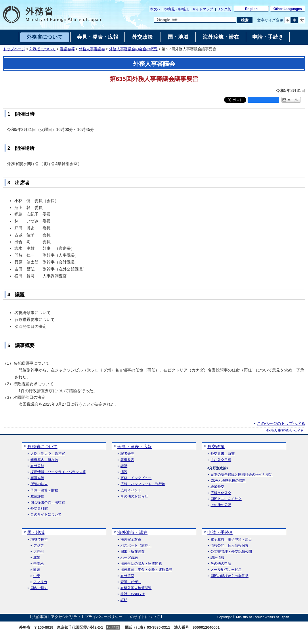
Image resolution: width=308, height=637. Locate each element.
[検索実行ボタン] (244, 20)
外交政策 (216, 446)
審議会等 (67, 49)
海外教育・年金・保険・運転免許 (146, 570)
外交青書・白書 (223, 454)
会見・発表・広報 (134, 446)
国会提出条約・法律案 (47, 502)
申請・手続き (220, 532)
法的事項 (39, 617)
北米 (36, 557)
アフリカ (40, 582)
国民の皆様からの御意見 (229, 576)
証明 (123, 600)
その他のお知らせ (134, 496)
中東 (36, 576)
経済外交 (217, 487)
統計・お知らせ (132, 594)
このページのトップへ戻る (281, 423)
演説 (123, 472)
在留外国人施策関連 (136, 588)
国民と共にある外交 (226, 499)
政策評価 (37, 496)
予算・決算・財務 (44, 490)
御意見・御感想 (176, 9)
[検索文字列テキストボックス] (195, 20)
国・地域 (36, 532)
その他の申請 (221, 564)
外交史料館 (39, 508)
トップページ (14, 49)
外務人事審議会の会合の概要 (133, 49)
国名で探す (39, 588)
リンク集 (224, 9)
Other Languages (287, 9)
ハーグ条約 (129, 557)
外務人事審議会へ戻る (285, 431)
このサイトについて (46, 514)
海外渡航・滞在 (132, 532)
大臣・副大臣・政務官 (47, 454)
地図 (115, 627)
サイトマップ (202, 9)
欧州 (36, 570)
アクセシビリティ (66, 617)
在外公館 (37, 466)
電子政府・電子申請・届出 (231, 539)
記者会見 (127, 454)
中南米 (38, 564)
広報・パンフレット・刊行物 (142, 484)
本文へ (155, 9)
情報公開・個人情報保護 (229, 545)
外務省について (42, 49)
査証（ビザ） (130, 582)
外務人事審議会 (92, 49)
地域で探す (39, 539)
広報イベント (130, 490)
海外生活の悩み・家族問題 (141, 564)
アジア (38, 545)
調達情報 (217, 557)
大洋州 (38, 551)
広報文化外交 (221, 493)
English (251, 9)
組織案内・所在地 (44, 460)
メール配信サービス (226, 570)
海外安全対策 (130, 539)
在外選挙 (127, 576)
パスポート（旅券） (136, 545)
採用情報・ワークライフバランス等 (58, 472)
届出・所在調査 (132, 551)
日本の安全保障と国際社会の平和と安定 (242, 475)
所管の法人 (39, 484)
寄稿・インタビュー (136, 478)
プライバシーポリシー (103, 617)
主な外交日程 (221, 460)
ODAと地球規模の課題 (228, 481)
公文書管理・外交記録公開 (231, 551)
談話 (123, 466)
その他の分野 (221, 505)
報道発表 (127, 460)
